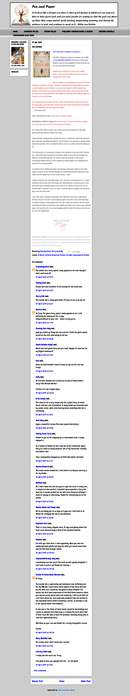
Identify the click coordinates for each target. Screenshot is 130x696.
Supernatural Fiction (81, 255)
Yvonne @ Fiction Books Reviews (48, 574)
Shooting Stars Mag (43, 328)
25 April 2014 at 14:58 (44, 428)
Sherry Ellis (40, 296)
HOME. (15, 31)
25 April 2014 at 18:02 (44, 477)
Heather (39, 539)
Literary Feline (42, 651)
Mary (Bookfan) (42, 638)
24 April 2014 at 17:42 (44, 322)
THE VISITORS (58, 52)
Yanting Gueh (41, 283)
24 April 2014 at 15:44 (44, 277)
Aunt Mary (40, 420)
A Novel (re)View (44, 255)
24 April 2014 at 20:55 (45, 393)
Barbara (39, 309)
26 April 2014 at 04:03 (45, 552)
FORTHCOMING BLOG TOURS (23, 35)
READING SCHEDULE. (106, 31)
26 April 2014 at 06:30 (45, 632)
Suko (37, 360)
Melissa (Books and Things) (46, 507)
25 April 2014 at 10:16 (44, 414)
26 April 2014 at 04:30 (45, 569)
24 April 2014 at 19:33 (44, 371)
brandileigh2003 (42, 266)
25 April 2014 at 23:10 (44, 534)
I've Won (69, 255)
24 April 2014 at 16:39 (44, 290)
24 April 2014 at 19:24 (44, 355)
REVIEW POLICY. (50, 31)
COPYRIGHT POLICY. (31, 31)
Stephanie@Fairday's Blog (45, 558)
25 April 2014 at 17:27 (44, 461)
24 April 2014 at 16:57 (44, 303)
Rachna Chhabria (42, 466)
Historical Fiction (58, 255)
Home (61, 681)
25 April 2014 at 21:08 (44, 517)
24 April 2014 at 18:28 (44, 339)
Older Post (86, 681)
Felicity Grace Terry (43, 433)
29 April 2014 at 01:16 (44, 665)
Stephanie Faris (42, 523)
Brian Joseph (41, 398)
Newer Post (37, 681)
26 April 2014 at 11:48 (44, 646)
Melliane (39, 483)
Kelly (38, 377)
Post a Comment (40, 670)
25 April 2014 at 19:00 (44, 501)
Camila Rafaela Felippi (44, 344)
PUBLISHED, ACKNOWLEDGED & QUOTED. (77, 31)
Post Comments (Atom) (66, 690)
